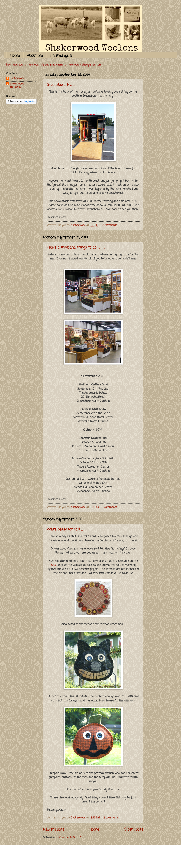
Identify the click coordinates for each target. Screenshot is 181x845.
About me (35, 55)
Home (15, 55)
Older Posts (133, 829)
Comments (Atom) (70, 838)
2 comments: (110, 225)
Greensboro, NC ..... (61, 84)
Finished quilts (61, 55)
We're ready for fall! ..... (65, 529)
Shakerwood (17, 78)
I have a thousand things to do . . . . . (75, 247)
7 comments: (110, 507)
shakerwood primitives (17, 85)
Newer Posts (53, 829)
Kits (53, 565)
